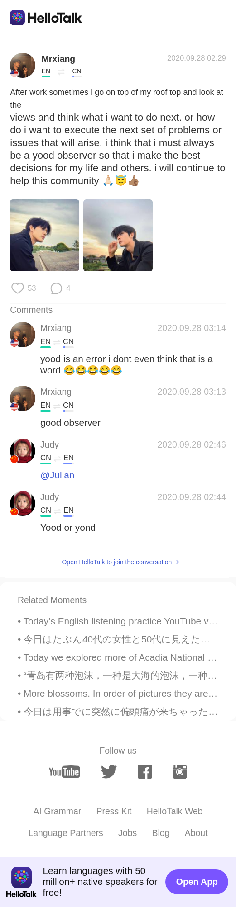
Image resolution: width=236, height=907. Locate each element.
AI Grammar (57, 811)
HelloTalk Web (175, 811)
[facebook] (145, 772)
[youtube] (64, 771)
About (196, 833)
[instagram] (180, 772)
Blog (161, 833)
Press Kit (114, 811)
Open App (197, 882)
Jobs (127, 833)
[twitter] (109, 771)
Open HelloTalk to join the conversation (117, 562)
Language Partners (65, 833)
